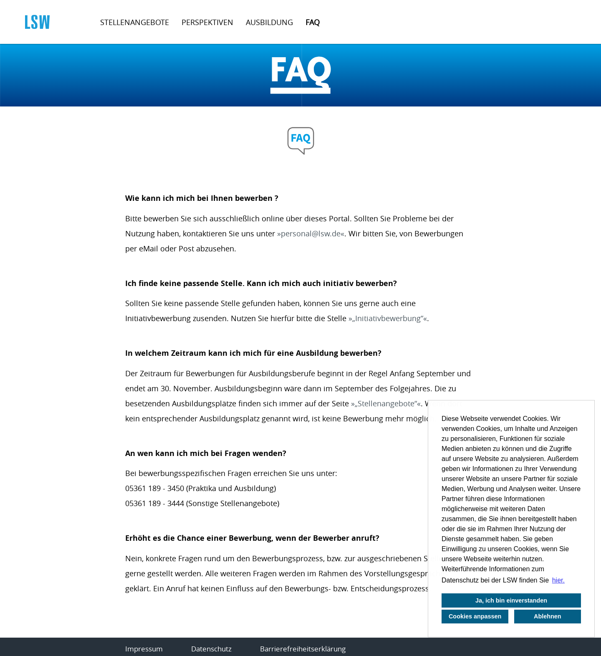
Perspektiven (207, 22)
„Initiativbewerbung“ (387, 318)
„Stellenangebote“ (386, 403)
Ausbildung (269, 22)
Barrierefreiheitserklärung (303, 648)
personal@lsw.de (311, 233)
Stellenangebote (134, 22)
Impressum (144, 648)
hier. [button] (558, 580)
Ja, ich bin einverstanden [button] (511, 600)
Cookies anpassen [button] (475, 616)
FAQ (313, 22)
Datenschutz (211, 648)
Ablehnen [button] (547, 616)
